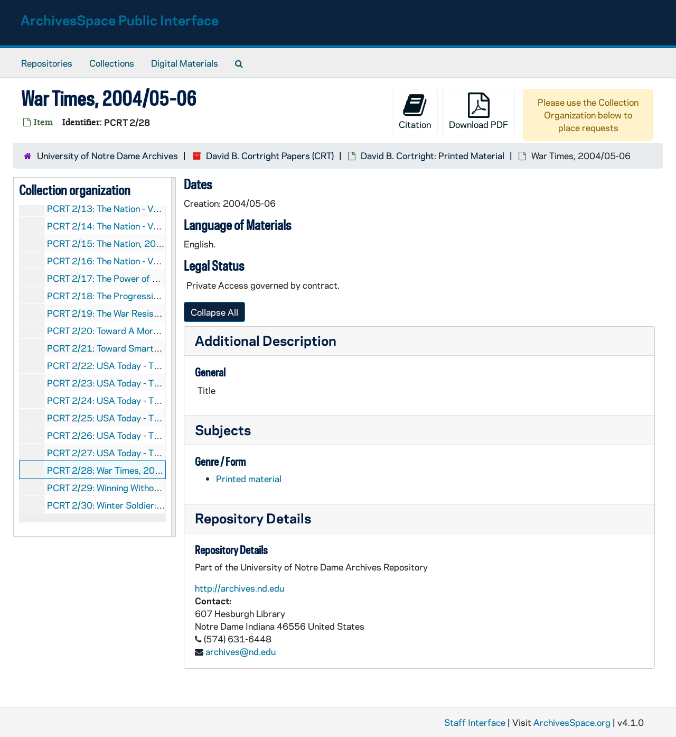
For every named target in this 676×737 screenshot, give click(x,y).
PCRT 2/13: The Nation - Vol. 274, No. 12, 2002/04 (151, 208)
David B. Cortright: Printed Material (432, 155)
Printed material (248, 478)
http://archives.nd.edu (239, 588)
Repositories (46, 63)
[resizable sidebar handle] (173, 357)
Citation (415, 111)
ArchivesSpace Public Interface (120, 20)
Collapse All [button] (214, 312)
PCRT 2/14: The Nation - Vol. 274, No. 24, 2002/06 (151, 226)
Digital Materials (184, 63)
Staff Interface (474, 722)
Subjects (223, 429)
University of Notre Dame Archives (107, 155)
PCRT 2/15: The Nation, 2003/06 (114, 243)
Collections (111, 63)
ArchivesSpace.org (572, 722)
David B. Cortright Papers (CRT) (270, 155)
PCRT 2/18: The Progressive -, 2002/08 (128, 295)
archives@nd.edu (240, 651)
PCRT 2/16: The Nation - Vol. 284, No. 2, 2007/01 (148, 260)
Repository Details (253, 518)
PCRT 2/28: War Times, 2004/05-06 (121, 470)
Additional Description (265, 340)
